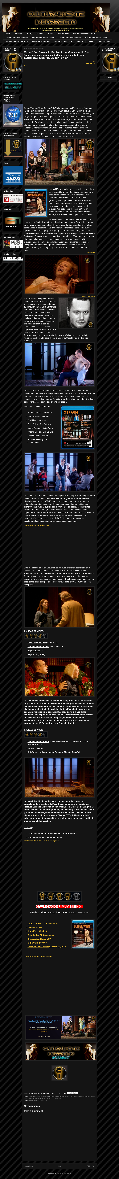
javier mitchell (28, 1098)
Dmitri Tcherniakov (75, 1096)
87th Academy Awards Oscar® (17, 37)
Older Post (91, 1166)
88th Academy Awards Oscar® (84, 34)
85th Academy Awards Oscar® (70, 37)
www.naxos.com (79, 912)
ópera (60, 1098)
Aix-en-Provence (34, 1096)
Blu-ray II (39, 34)
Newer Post (28, 1166)
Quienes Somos (104, 41)
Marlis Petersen (38, 1098)
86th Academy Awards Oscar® (43, 37)
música (51, 1098)
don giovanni (85, 1096)
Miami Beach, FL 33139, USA (39, 1100)
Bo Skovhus (43, 1096)
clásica (50, 1096)
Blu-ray (29, 34)
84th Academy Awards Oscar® (96, 37)
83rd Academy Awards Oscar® (17, 41)
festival (92, 1096)
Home (8, 34)
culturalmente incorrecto (60, 1096)
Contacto (80, 41)
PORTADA (18, 34)
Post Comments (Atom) (63, 1173)
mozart (46, 1098)
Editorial (91, 41)
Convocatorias (63, 34)
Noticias (50, 34)
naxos (56, 1098)
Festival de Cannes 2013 (41, 41)
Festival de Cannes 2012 (63, 41)
